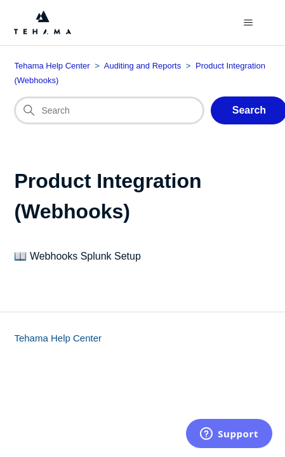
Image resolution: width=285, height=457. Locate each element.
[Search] (109, 110)
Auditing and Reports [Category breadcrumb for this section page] (142, 65)
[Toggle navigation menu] (248, 23)
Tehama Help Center (58, 338)
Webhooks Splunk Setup (85, 256)
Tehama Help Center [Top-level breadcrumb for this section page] (51, 65)
